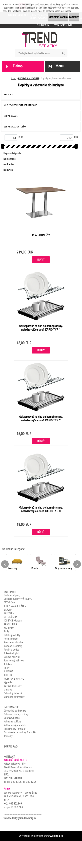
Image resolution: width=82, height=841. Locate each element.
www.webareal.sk (53, 836)
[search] (63, 53)
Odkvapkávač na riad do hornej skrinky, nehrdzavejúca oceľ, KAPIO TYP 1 (41, 327)
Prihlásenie (43, 24)
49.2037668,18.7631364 (21, 796)
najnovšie (8, 169)
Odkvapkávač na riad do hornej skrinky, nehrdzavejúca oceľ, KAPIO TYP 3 (41, 509)
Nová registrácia (62, 24)
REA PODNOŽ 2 (41, 235)
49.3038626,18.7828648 (21, 770)
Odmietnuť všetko (58, 17)
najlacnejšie (9, 158)
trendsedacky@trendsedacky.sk (20, 818)
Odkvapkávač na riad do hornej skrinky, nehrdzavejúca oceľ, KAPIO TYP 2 (41, 418)
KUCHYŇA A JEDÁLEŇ (28, 78)
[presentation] (5, 564)
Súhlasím (74, 17)
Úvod (13, 78)
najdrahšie (8, 164)
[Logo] (41, 40)
